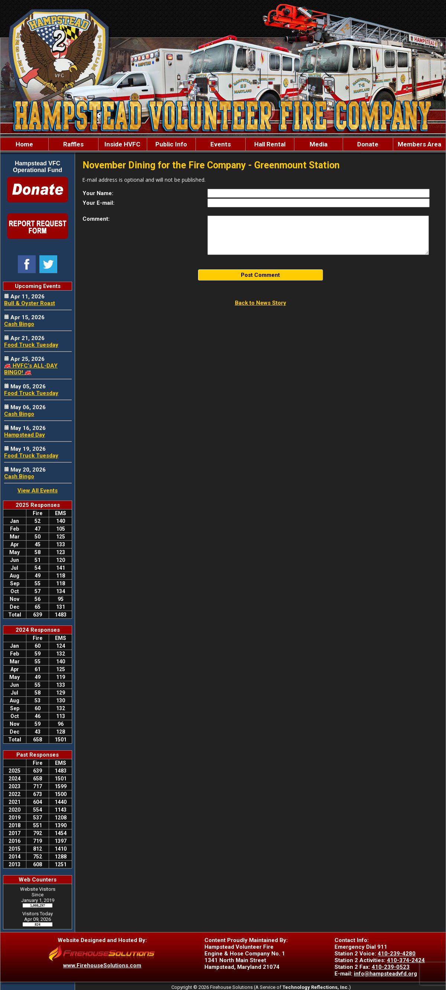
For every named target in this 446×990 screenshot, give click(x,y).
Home (24, 144)
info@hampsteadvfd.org (385, 973)
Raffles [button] (73, 144)
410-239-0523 (391, 967)
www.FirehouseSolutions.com (102, 965)
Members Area (419, 144)
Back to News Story (260, 303)
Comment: (96, 219)
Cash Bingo (19, 324)
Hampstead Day (24, 434)
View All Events (37, 490)
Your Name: (98, 193)
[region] (223, 144)
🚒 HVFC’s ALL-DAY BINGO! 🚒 (31, 369)
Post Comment (260, 275)
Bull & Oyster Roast (29, 303)
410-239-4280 (397, 953)
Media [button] (318, 144)
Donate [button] (367, 144)
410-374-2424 (406, 960)
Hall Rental (269, 144)
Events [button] (220, 144)
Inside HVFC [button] (122, 144)
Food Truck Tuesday (31, 345)
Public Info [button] (171, 144)
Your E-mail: (98, 203)
